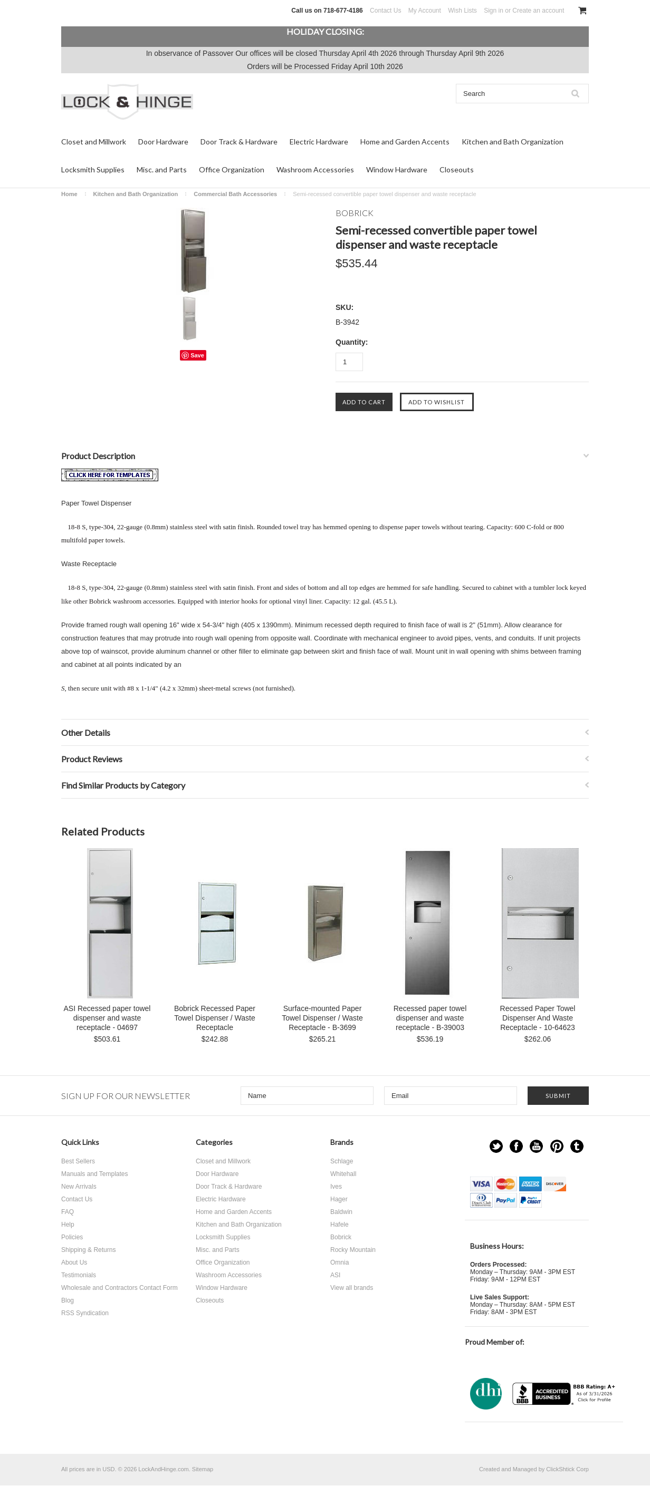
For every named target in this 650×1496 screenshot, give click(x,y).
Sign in (493, 10)
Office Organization (231, 169)
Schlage (341, 1161)
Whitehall (343, 1174)
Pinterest (556, 1146)
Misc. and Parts (162, 169)
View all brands (351, 1287)
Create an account (538, 10)
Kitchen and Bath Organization (512, 141)
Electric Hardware (319, 141)
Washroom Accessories (315, 169)
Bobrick (340, 1237)
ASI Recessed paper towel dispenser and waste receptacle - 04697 (107, 1018)
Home (69, 194)
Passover (218, 53)
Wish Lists (462, 10)
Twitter (496, 1146)
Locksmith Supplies (93, 169)
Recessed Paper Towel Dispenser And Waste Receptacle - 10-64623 (538, 1018)
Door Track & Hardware (239, 141)
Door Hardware (163, 141)
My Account (424, 10)
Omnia (339, 1262)
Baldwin (341, 1212)
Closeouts (456, 169)
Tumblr (577, 1146)
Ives (336, 1186)
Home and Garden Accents (405, 141)
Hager (339, 1199)
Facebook (516, 1146)
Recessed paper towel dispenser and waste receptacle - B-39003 (430, 1018)
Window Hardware (396, 169)
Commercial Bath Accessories (235, 194)
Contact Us (385, 10)
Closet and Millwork (93, 141)
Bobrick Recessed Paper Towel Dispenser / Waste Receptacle (214, 1018)
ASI (335, 1275)
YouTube (536, 1146)
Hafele (339, 1224)
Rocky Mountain (353, 1250)
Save (197, 355)
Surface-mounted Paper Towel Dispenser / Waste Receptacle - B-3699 (322, 1018)
